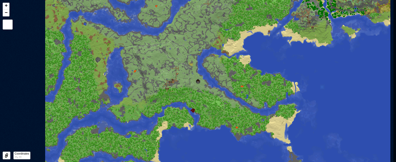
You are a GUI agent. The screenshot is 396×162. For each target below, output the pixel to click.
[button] (198, 81)
